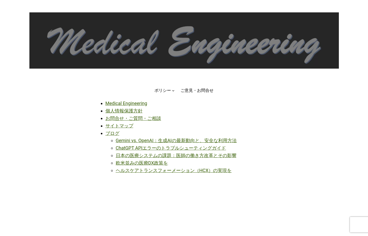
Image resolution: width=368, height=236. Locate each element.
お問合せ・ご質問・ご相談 (133, 118)
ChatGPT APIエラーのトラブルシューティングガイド (171, 148)
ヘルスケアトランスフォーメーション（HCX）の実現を (174, 170)
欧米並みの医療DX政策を (142, 163)
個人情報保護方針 (124, 110)
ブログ (112, 133)
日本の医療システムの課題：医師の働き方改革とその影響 (176, 155)
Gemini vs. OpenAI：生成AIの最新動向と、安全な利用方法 (176, 140)
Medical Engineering (126, 103)
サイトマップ (119, 125)
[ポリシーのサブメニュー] (173, 90)
